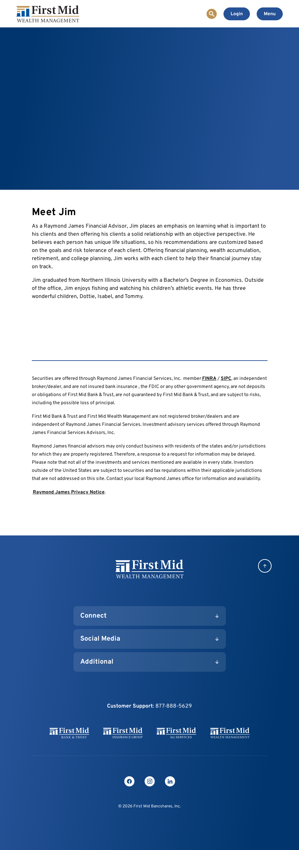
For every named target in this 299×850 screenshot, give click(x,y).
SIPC (226, 378)
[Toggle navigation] (270, 13)
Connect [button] (93, 616)
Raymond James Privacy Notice (69, 492)
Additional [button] (96, 662)
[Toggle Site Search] (212, 14)
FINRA (209, 378)
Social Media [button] (100, 639)
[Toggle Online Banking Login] (236, 13)
